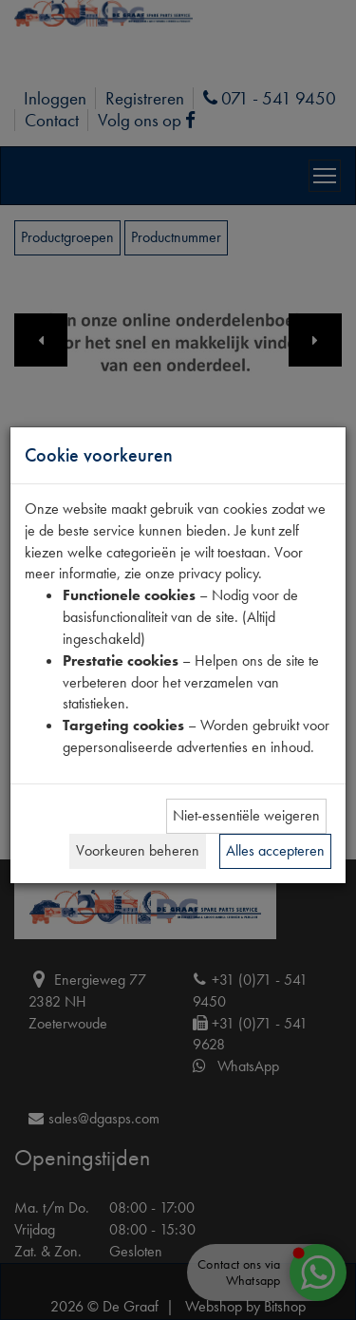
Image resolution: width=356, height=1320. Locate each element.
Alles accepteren (275, 850)
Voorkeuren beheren (137, 850)
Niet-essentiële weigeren (246, 815)
